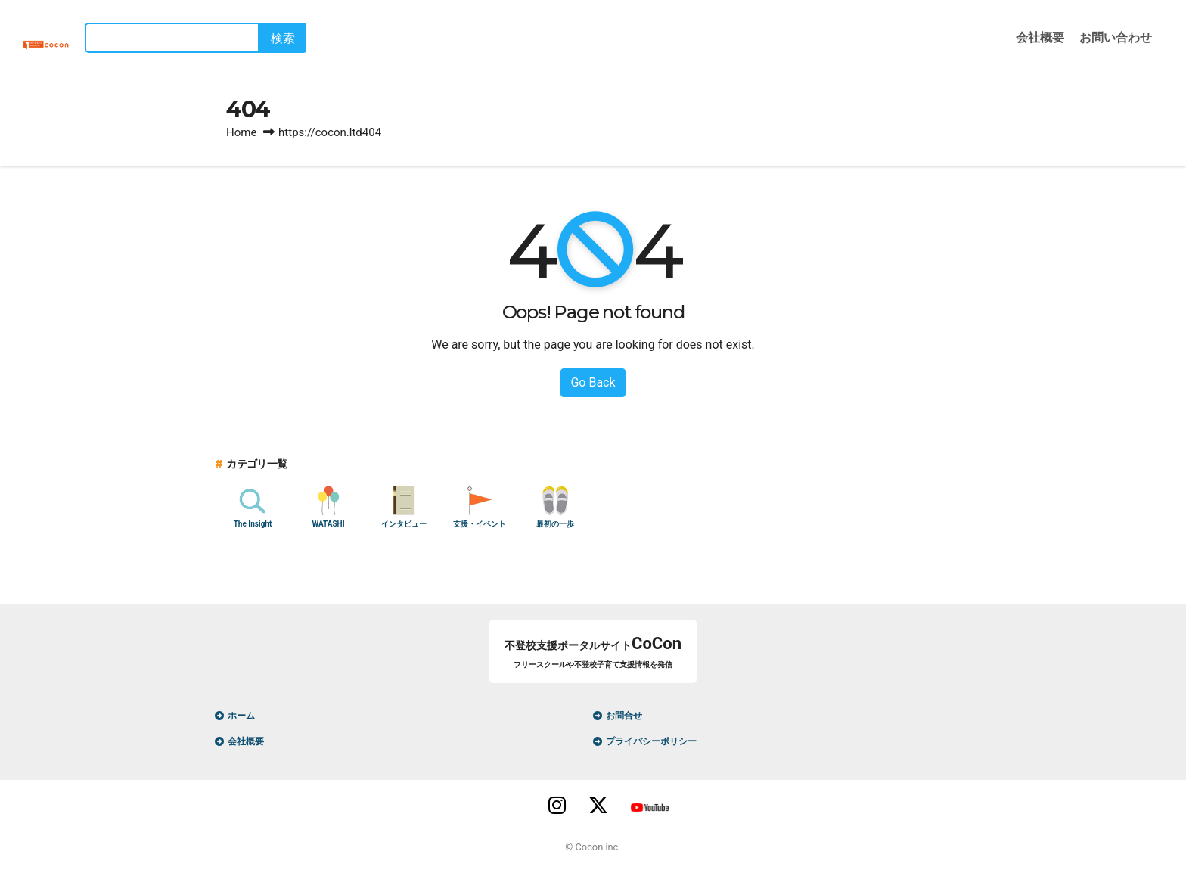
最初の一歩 (555, 524)
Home (241, 132)
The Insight (253, 524)
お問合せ (624, 715)
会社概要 (1040, 37)
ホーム (241, 715)
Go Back (592, 382)
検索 (304, 38)
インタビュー (404, 524)
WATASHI (328, 524)
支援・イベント (479, 524)
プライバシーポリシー (651, 741)
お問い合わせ (1115, 37)
